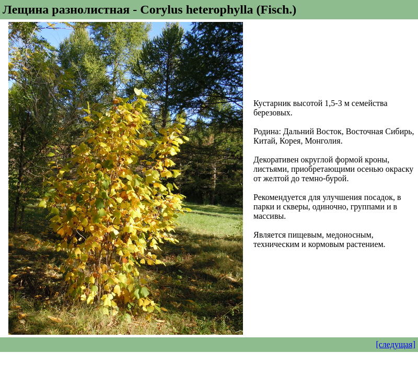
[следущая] (395, 344)
